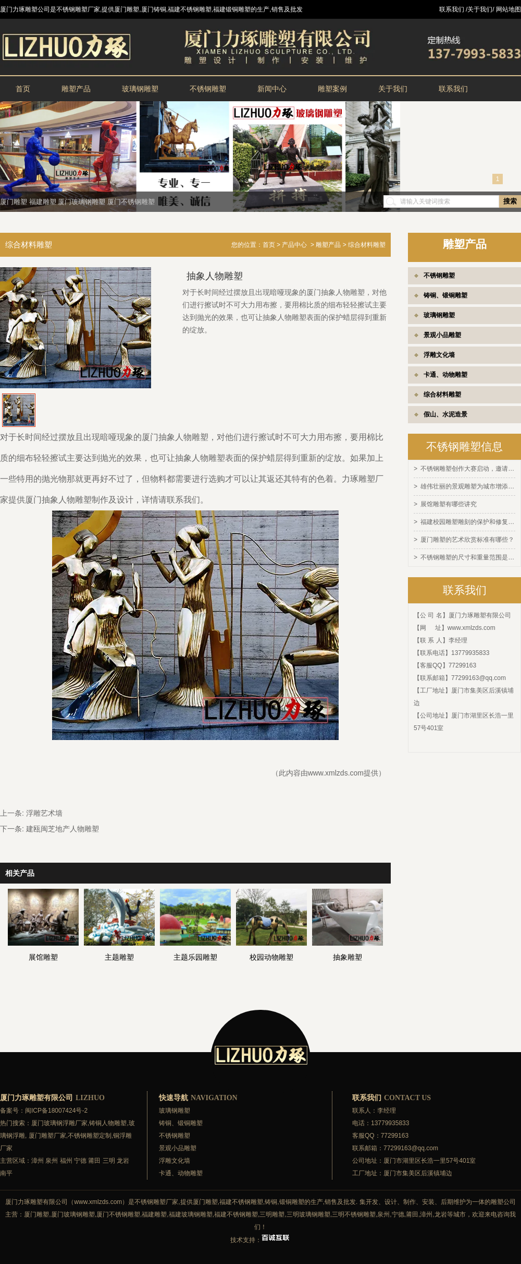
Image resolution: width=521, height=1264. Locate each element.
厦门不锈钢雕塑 (131, 202)
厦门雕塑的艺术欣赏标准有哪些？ (467, 537)
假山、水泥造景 (445, 414)
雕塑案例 (332, 89)
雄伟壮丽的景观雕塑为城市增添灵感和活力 (467, 486)
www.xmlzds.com (471, 624)
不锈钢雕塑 (208, 89)
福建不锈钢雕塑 (241, 1202)
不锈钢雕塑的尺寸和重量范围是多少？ (467, 554)
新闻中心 (272, 89)
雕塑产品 (76, 89)
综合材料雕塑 (442, 394)
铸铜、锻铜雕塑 (445, 295)
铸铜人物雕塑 (108, 1123)
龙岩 (123, 1160)
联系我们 (453, 89)
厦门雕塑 (13, 202)
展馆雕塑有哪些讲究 (448, 503)
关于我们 (392, 89)
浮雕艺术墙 (44, 813)
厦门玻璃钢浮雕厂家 (59, 1123)
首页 (23, 89)
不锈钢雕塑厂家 (156, 1202)
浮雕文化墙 (439, 355)
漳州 (37, 1160)
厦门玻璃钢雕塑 (81, 202)
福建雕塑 (42, 202)
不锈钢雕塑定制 (89, 1135)
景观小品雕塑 (442, 335)
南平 (6, 1173)
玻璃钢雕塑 (140, 89)
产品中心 (294, 244)
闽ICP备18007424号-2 (56, 1110)
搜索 (510, 201)
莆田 (94, 1160)
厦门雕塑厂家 (47, 1135)
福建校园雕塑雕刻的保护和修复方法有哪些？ (467, 520)
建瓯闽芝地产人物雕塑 (62, 829)
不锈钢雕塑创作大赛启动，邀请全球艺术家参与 (467, 468)
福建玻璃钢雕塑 (191, 1214)
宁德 (80, 1160)
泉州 (51, 1160)
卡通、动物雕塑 (445, 374)
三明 (109, 1160)
